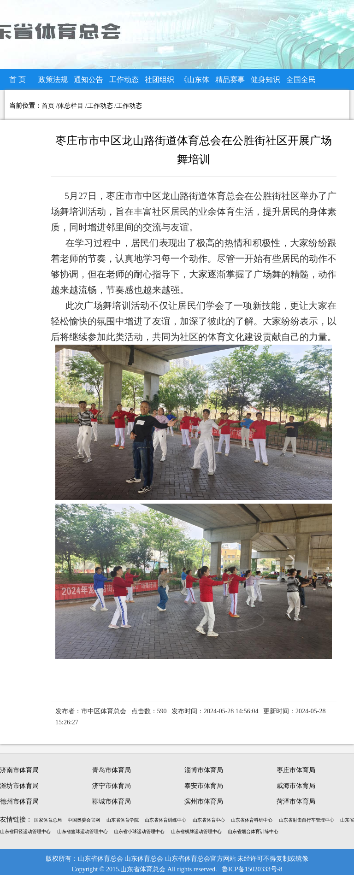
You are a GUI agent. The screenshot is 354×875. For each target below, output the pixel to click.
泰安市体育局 (203, 785)
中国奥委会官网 (84, 819)
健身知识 (265, 79)
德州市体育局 (19, 801)
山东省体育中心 (209, 819)
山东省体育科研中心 (251, 819)
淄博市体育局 (203, 770)
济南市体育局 (19, 770)
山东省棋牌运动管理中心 (196, 831)
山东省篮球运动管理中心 (82, 831)
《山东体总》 (194, 83)
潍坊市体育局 (19, 785)
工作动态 (124, 79)
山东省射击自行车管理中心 (306, 819)
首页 (47, 105)
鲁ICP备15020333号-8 (252, 869)
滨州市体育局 (203, 801)
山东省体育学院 (122, 819)
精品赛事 (230, 79)
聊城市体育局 (111, 801)
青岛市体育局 (111, 770)
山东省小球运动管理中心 (139, 831)
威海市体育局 (296, 785)
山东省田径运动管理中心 (25, 831)
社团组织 (159, 79)
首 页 (17, 79)
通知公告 (88, 79)
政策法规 (53, 79)
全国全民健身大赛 (301, 83)
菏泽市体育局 (296, 801)
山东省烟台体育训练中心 (253, 831)
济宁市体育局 (111, 785)
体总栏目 (70, 105)
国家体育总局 (48, 819)
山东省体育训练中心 (165, 819)
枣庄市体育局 (296, 770)
